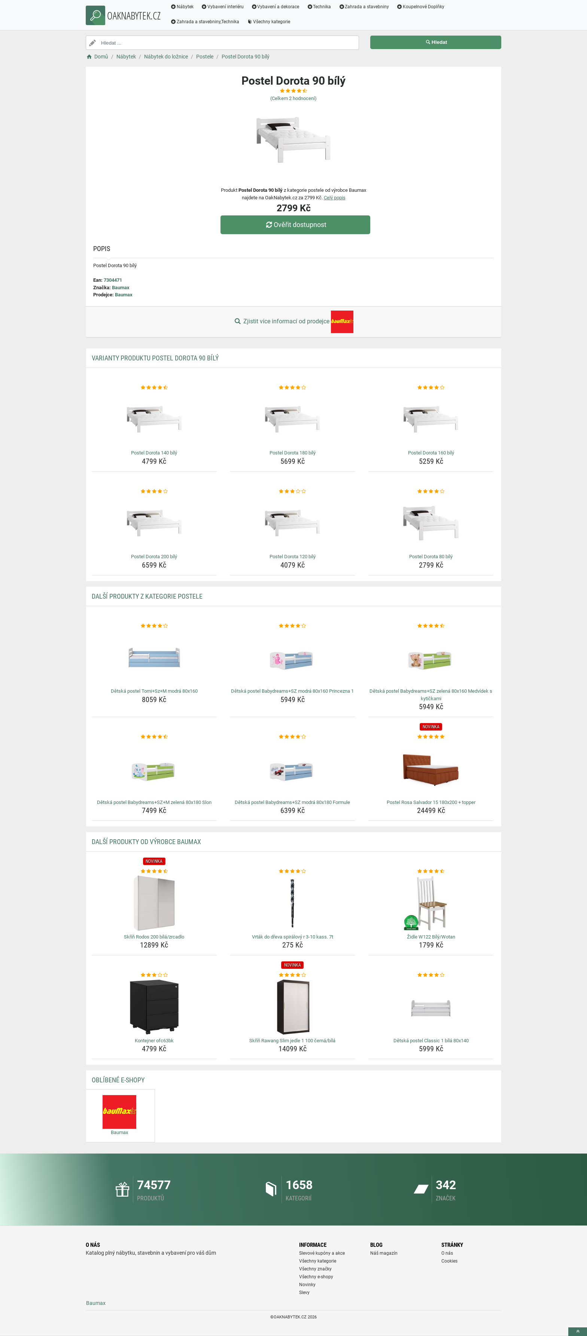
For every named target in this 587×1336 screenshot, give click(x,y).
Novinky (307, 1284)
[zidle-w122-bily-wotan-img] (431, 903)
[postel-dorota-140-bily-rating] (154, 388)
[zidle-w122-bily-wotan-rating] (431, 871)
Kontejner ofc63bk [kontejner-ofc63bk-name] (154, 1040)
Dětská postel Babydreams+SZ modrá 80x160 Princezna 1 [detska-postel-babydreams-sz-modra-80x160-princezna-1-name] (292, 691)
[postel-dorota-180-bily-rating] (292, 388)
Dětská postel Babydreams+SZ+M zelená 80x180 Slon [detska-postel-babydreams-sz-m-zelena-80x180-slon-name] (154, 802)
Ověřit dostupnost (295, 225)
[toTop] (577, 1331)
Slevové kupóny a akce (322, 1253)
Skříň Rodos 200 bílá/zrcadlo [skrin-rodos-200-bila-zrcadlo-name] (154, 937)
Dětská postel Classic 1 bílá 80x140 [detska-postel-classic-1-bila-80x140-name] (431, 1040)
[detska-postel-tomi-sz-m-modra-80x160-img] (154, 657)
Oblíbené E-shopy (118, 1080)
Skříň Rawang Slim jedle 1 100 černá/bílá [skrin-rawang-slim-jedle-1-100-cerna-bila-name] (292, 1040)
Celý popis (335, 197)
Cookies (449, 1261)
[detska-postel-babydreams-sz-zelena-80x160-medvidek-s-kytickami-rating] (431, 626)
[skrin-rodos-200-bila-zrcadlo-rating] (154, 871)
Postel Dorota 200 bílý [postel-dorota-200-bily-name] (154, 556)
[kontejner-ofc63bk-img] (154, 1007)
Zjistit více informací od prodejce (293, 322)
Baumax (121, 287)
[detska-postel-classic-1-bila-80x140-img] (431, 1007)
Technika (319, 6)
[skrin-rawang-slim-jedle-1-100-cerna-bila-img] (292, 1007)
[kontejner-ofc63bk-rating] (154, 975)
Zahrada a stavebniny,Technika (204, 21)
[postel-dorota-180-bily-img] (292, 419)
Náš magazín (384, 1253)
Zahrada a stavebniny (363, 6)
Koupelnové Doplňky (420, 6)
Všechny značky (315, 1269)
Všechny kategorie (268, 21)
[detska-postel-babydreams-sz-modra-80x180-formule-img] (292, 769)
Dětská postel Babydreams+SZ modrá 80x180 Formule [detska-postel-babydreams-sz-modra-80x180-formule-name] (292, 802)
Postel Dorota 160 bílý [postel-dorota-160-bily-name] (431, 453)
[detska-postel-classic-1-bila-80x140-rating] (431, 975)
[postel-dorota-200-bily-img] (154, 523)
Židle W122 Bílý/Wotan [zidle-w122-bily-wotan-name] (431, 937)
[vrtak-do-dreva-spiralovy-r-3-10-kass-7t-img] (292, 903)
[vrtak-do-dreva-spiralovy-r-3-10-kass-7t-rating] (292, 871)
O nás (447, 1253)
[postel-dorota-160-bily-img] (431, 419)
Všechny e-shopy (316, 1276)
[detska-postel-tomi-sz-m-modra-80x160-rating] (154, 626)
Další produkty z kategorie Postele (147, 596)
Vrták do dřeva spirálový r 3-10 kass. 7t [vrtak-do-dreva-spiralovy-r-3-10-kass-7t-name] (292, 937)
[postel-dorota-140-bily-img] (154, 419)
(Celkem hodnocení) (293, 98)
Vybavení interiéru (222, 6)
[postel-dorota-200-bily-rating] (154, 491)
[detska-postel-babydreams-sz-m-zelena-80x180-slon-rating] (154, 737)
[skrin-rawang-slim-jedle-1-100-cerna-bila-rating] (292, 975)
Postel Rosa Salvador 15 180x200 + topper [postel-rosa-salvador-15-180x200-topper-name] (431, 802)
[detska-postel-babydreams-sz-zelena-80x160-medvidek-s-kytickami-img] (431, 657)
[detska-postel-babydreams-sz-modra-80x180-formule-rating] (292, 737)
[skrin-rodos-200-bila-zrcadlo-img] (154, 903)
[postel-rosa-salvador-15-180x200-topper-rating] (431, 737)
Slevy (304, 1292)
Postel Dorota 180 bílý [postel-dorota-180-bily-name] (293, 453)
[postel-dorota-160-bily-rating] (431, 388)
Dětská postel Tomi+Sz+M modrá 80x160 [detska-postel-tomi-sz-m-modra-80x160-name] (154, 691)
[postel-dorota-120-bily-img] (292, 523)
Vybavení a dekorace (275, 6)
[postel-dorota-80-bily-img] (431, 523)
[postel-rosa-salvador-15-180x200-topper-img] (431, 769)
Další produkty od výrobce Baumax (146, 842)
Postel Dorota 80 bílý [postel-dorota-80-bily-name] (431, 556)
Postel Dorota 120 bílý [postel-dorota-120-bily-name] (293, 556)
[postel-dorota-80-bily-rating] (431, 491)
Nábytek (182, 6)
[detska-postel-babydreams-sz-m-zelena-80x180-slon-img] (154, 769)
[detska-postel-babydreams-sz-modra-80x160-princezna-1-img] (292, 657)
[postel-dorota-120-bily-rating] (292, 491)
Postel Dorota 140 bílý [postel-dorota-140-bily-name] (154, 453)
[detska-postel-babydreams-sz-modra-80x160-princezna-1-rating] (292, 626)
